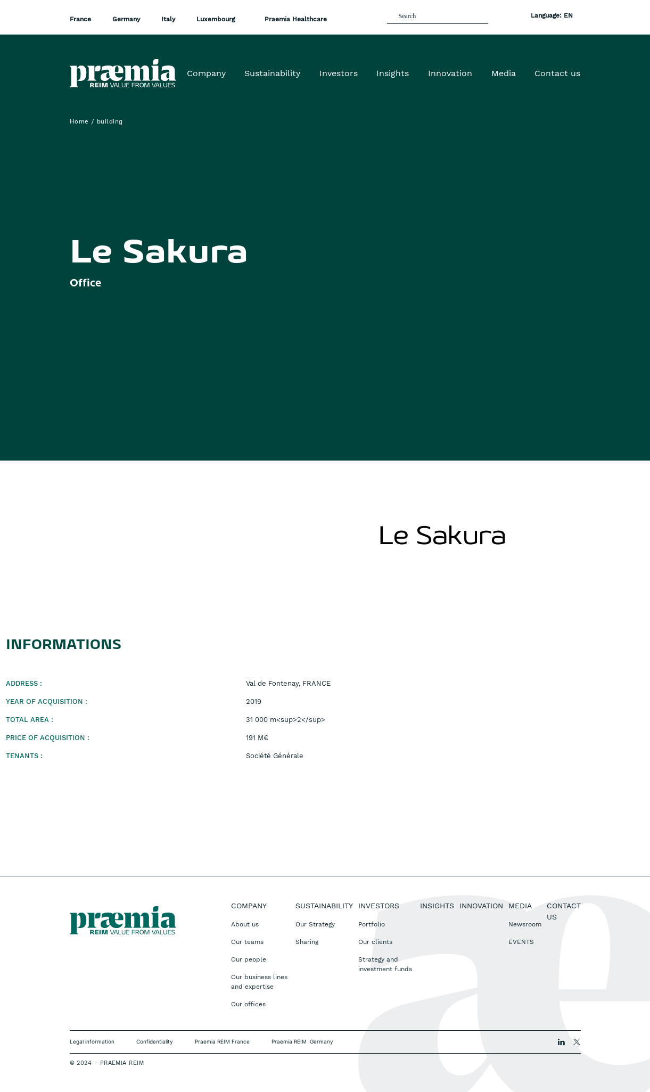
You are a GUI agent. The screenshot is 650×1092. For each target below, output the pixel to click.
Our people (248, 959)
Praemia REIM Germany (302, 1041)
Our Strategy (315, 924)
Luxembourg (216, 19)
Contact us (557, 73)
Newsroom (524, 924)
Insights (392, 73)
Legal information (92, 1041)
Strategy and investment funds (385, 964)
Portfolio (371, 924)
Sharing (306, 942)
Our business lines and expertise (259, 981)
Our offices (248, 1004)
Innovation (450, 73)
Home (79, 122)
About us (245, 924)
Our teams (247, 942)
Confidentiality (154, 1041)
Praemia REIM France (222, 1041)
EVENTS (521, 942)
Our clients (375, 942)
